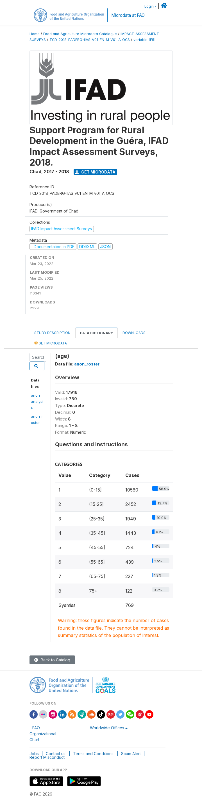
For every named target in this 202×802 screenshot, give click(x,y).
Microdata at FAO (128, 15)
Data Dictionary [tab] (96, 333)
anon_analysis (37, 401)
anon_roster (86, 364)
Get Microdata (95, 172)
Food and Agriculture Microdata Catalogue (80, 34)
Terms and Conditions (93, 753)
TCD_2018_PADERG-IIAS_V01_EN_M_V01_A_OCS (89, 40)
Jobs (34, 753)
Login (149, 6)
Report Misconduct (47, 757)
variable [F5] (144, 40)
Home (34, 34)
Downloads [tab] (134, 333)
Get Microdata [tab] (50, 343)
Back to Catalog (52, 659)
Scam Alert (131, 753)
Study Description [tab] (52, 333)
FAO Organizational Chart (42, 733)
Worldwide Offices (107, 727)
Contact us (55, 753)
